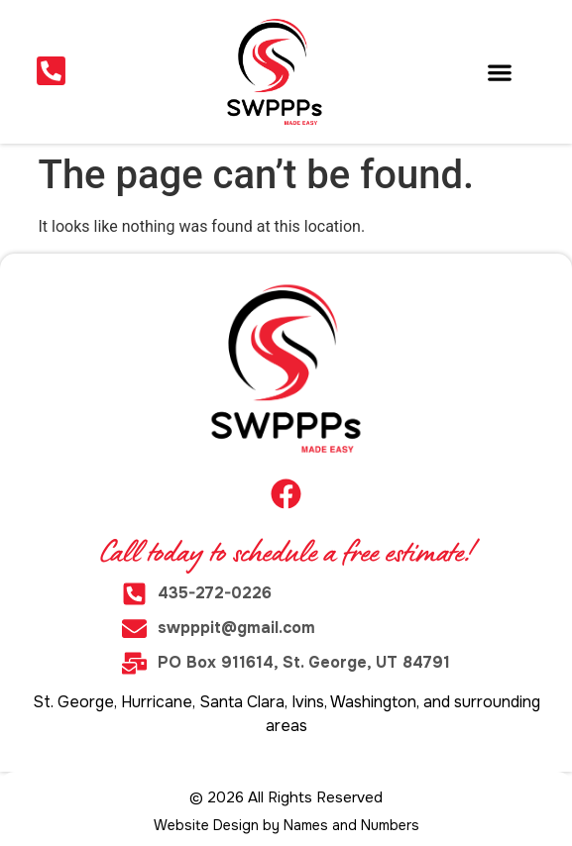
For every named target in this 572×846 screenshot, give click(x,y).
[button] (500, 72)
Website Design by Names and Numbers (286, 825)
